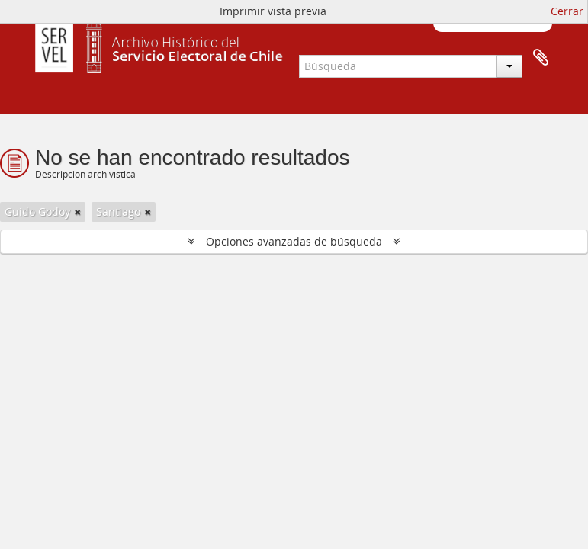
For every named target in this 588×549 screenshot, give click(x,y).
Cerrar (567, 11)
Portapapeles (493, 58)
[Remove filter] (78, 212)
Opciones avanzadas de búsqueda (294, 241)
